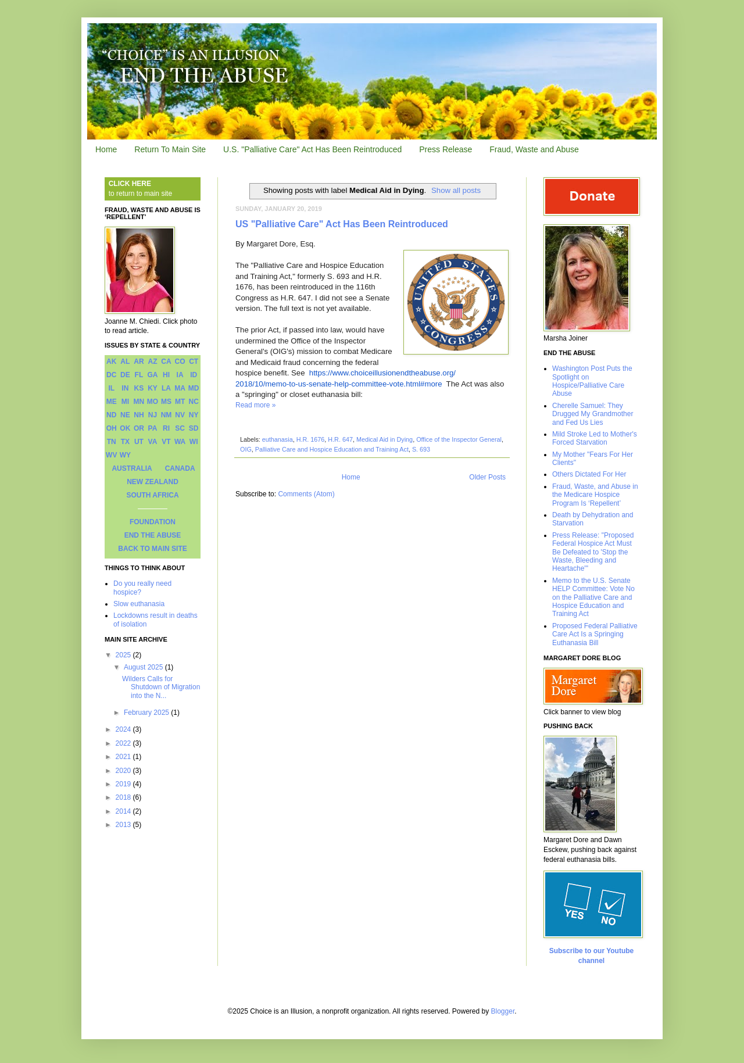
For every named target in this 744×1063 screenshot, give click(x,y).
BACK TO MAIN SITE (152, 549)
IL (111, 388)
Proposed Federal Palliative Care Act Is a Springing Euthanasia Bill (595, 634)
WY (125, 455)
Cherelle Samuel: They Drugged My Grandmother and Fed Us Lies (592, 414)
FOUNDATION (153, 522)
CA (166, 361)
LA (166, 388)
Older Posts (487, 477)
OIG (246, 449)
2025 (124, 655)
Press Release (445, 149)
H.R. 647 (340, 439)
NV (180, 415)
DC (111, 375)
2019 (124, 784)
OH (111, 428)
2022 (124, 743)
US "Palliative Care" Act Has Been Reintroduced (341, 224)
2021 (124, 757)
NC (194, 402)
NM (166, 415)
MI (125, 402)
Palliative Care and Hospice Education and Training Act (332, 449)
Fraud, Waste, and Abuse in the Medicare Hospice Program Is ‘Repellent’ (595, 494)
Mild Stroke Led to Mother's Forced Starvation (594, 438)
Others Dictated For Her (589, 474)
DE (125, 375)
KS (139, 388)
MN (139, 402)
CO (180, 361)
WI (193, 442)
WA (179, 442)
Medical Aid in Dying (384, 439)
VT (166, 442)
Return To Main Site (170, 149)
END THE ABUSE (152, 535)
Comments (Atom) (306, 494)
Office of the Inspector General (459, 439)
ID (193, 375)
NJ (152, 415)
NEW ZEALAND (152, 482)
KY (153, 388)
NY (194, 415)
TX (125, 442)
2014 (124, 811)
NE (125, 415)
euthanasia (277, 439)
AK (111, 361)
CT (193, 361)
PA (153, 428)
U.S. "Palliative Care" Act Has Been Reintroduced (312, 149)
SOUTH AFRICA (152, 495)
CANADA (180, 468)
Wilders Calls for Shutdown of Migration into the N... (161, 687)
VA (153, 442)
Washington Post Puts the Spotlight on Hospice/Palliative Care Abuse (592, 381)
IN (124, 388)
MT (180, 402)
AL (125, 361)
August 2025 (144, 667)
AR (139, 361)
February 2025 (147, 712)
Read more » (255, 405)
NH (139, 415)
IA (180, 375)
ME (111, 402)
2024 (124, 729)
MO (152, 402)
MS (166, 402)
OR (139, 428)
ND (111, 415)
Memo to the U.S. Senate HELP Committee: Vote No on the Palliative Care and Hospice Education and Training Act (593, 597)
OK (125, 428)
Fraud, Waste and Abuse (534, 149)
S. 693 (421, 449)
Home (106, 149)
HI (166, 375)
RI (166, 428)
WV (111, 455)
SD (194, 428)
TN (111, 442)
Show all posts (456, 190)
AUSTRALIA (132, 468)
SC (180, 428)
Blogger (503, 1011)
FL (139, 375)
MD (193, 388)
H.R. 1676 (310, 439)
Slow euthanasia (138, 604)
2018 (124, 797)
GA (152, 375)
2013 (124, 825)
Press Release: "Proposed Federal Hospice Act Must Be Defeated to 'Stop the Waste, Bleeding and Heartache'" (593, 552)
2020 (124, 771)
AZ (152, 361)
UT (139, 442)
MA (179, 388)
